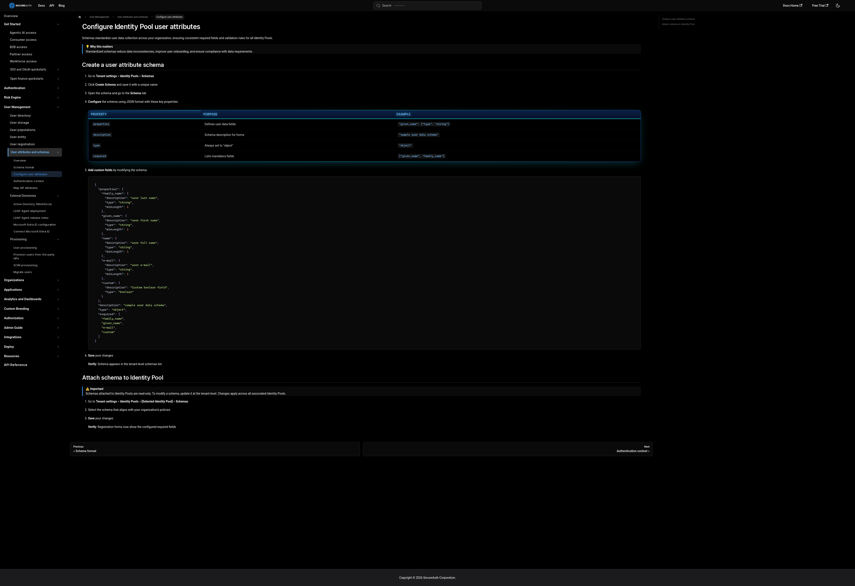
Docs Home (792, 5)
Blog (62, 5)
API (51, 5)
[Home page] (79, 17)
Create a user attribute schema (678, 19)
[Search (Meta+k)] (427, 5)
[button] (31, 24)
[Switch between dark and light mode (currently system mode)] (838, 6)
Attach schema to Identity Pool (678, 24)
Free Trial (820, 5)
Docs (41, 5)
